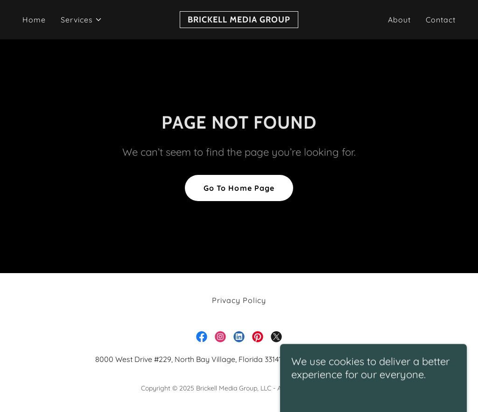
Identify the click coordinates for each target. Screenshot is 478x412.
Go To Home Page (239, 188)
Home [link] (34, 19)
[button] (81, 19)
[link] (239, 19)
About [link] (399, 19)
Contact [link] (441, 19)
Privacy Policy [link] (239, 300)
